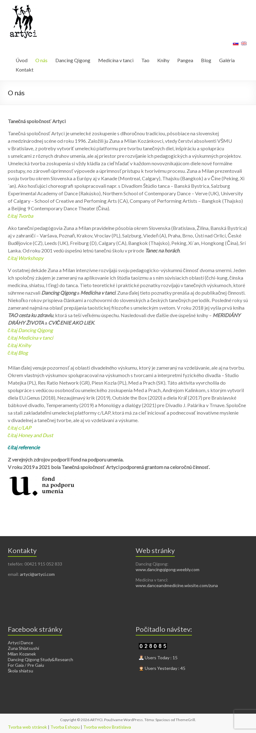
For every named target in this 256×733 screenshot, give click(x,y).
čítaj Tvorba (20, 216)
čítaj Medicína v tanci (30, 338)
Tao (145, 60)
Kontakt (24, 69)
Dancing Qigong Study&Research (40, 659)
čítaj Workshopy (25, 258)
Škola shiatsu (20, 670)
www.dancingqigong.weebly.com (167, 569)
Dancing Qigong (72, 60)
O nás (41, 60)
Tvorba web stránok (27, 727)
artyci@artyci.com (37, 574)
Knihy (163, 60)
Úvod (22, 60)
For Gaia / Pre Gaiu (26, 665)
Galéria (227, 60)
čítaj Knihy (19, 345)
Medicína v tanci (115, 60)
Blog (206, 60)
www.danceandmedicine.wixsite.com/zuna (177, 585)
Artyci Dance (20, 642)
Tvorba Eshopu (65, 727)
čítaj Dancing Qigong (30, 330)
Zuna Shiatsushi (23, 648)
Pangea (185, 60)
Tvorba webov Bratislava (107, 727)
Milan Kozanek (22, 653)
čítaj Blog (18, 353)
